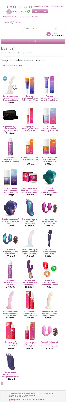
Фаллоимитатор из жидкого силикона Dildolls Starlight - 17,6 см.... (10, 307)
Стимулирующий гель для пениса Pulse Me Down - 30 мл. (10, 184)
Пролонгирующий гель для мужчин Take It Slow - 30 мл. (49, 153)
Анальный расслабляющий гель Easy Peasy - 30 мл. (49, 122)
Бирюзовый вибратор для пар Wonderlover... (10, 245)
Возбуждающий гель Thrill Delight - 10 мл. (30, 152)
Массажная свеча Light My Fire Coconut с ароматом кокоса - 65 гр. (30, 184)
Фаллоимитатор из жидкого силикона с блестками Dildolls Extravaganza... (10, 92)
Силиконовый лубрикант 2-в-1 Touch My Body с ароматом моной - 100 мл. (30, 307)
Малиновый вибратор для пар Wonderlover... (49, 215)
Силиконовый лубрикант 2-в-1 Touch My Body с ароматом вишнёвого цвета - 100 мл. (10, 338)
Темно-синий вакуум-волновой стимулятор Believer (10, 368)
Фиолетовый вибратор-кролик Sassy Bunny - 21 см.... (30, 276)
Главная (3, 46)
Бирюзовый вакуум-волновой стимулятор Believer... (30, 215)
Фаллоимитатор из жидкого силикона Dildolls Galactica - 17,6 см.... (30, 245)
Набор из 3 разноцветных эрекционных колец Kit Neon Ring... (49, 276)
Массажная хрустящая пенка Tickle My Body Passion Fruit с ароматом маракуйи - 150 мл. (10, 276)
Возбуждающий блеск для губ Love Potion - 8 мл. (30, 122)
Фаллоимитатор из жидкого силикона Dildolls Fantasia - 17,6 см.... (49, 307)
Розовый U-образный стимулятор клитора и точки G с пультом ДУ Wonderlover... (49, 338)
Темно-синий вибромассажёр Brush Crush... (49, 245)
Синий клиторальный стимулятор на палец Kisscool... (10, 215)
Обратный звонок (40, 11)
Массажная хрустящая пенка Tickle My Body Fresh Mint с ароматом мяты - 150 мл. (10, 153)
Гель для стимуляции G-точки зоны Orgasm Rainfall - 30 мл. (49, 92)
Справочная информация (17, 46)
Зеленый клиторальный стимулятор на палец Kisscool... (49, 184)
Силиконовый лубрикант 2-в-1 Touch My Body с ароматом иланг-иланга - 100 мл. (30, 338)
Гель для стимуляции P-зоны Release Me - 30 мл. (30, 92)
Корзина (18, 27)
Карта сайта (12, 397)
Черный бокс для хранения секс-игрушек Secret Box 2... (10, 122)
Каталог (33, 35)
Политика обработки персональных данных (22, 400)
